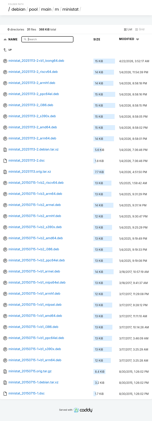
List (128, 29)
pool (33, 9)
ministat (70, 9)
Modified (129, 39)
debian (18, 9)
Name (14, 39)
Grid (139, 29)
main (46, 9)
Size (96, 39)
